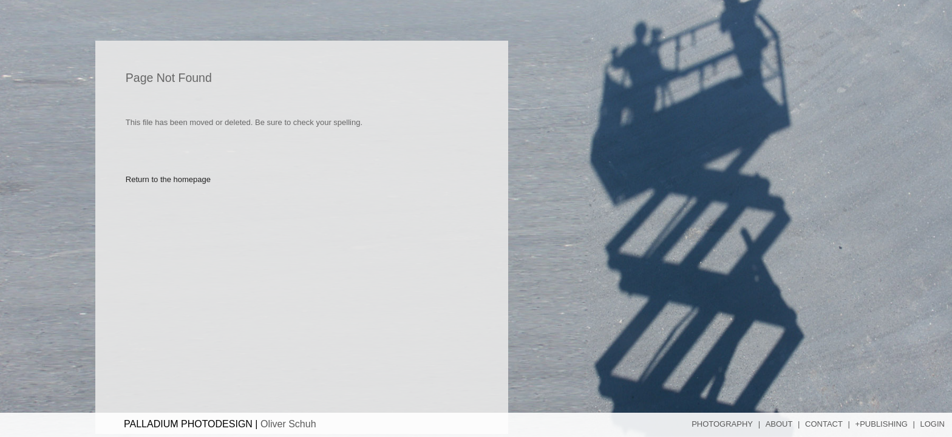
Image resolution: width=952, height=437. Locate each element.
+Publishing (881, 424)
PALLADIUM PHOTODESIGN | (220, 424)
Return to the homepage (168, 182)
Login (932, 424)
